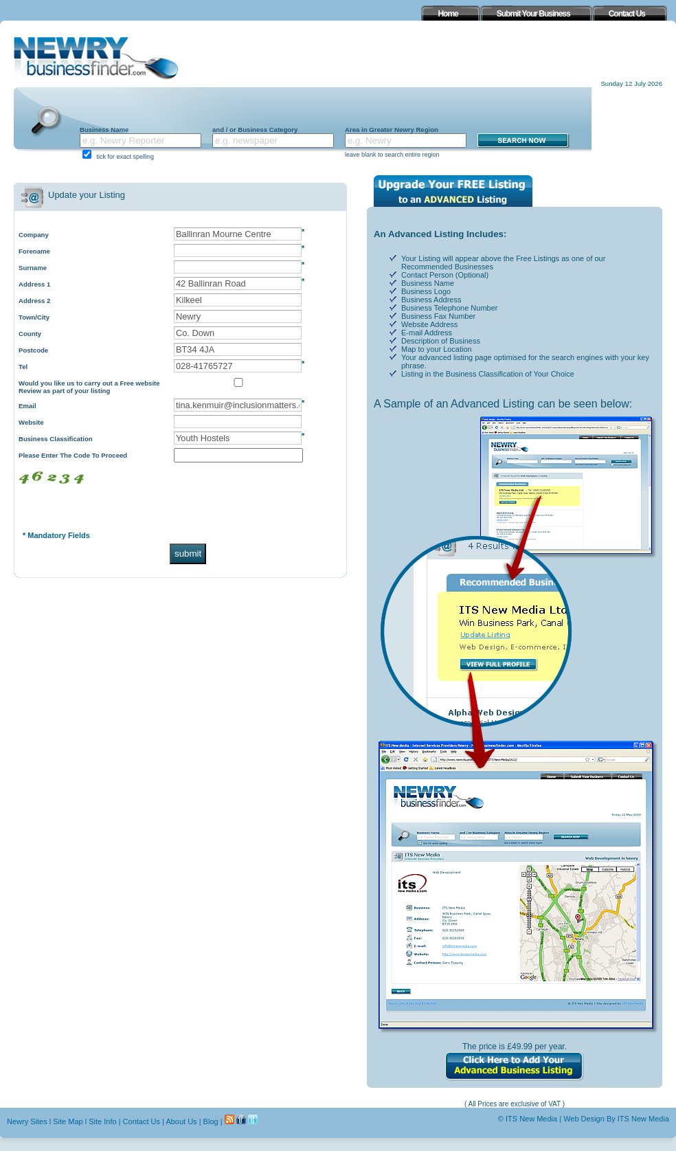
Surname (33, 267)
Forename (34, 251)
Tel (23, 366)
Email (27, 406)
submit (187, 553)
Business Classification (56, 439)
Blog (210, 1121)
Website (31, 422)
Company (34, 234)
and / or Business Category (254, 129)
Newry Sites (27, 1121)
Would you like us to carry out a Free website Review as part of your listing (89, 386)
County (30, 333)
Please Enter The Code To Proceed (73, 455)
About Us (181, 1121)
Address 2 (34, 300)
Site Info (102, 1121)
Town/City (34, 317)
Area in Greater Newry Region (391, 129)
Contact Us (141, 1121)
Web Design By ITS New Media (616, 1119)
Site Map (67, 1121)
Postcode (33, 350)
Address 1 (34, 284)
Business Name (104, 129)
